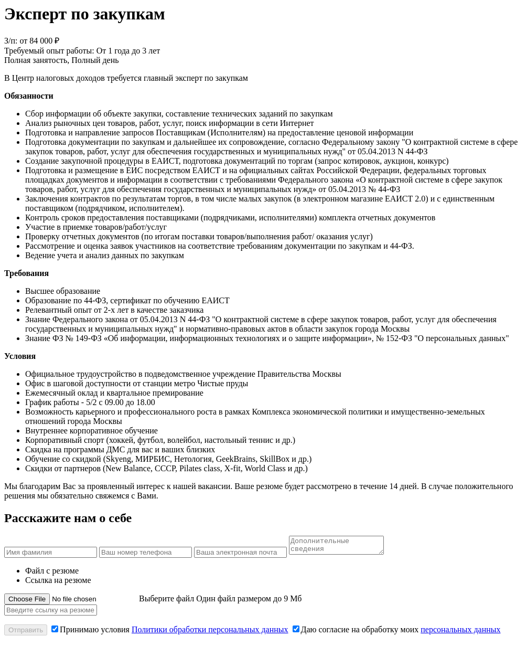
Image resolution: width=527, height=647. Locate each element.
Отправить (25, 633)
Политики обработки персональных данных (210, 632)
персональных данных (460, 632)
